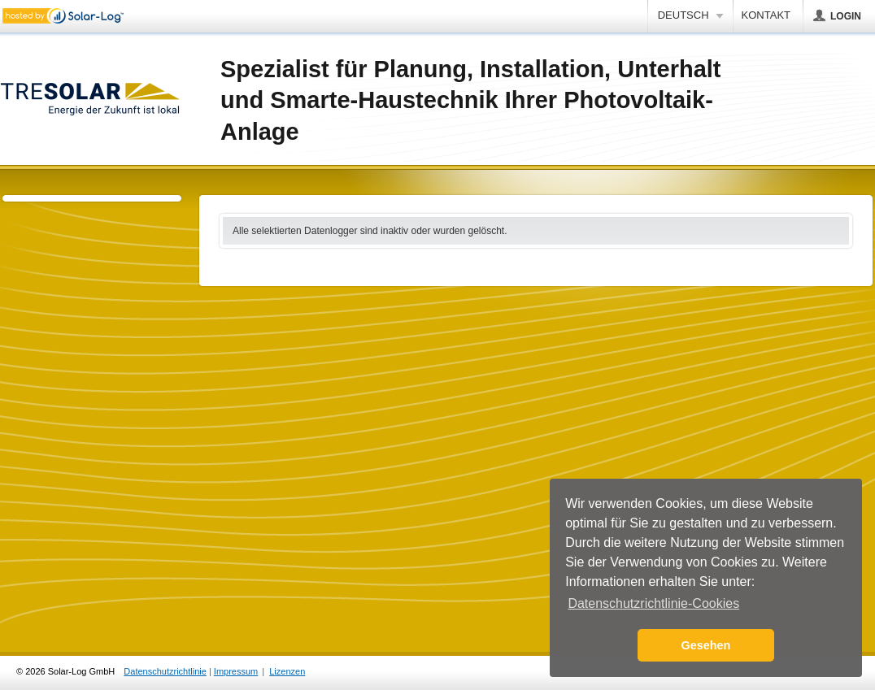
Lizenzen (287, 671)
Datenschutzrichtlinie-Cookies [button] (653, 603)
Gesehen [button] (706, 645)
